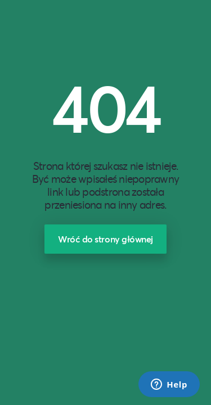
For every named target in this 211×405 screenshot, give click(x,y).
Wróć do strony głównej (105, 239)
